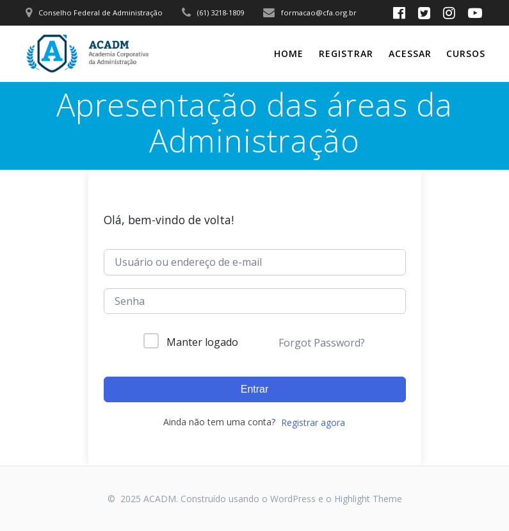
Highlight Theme (368, 499)
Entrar (255, 389)
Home (288, 53)
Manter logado (202, 342)
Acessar (410, 53)
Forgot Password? (322, 343)
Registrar (346, 53)
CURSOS (465, 53)
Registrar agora (313, 422)
